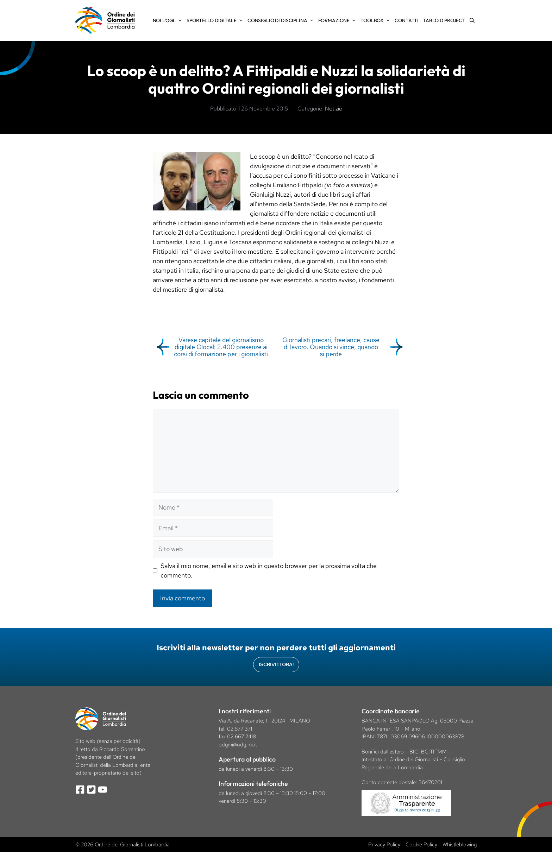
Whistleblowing (460, 844)
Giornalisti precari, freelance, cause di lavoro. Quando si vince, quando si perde (331, 347)
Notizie (333, 108)
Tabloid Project (444, 20)
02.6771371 (239, 728)
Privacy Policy (384, 844)
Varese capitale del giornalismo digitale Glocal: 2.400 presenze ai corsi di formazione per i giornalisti (221, 347)
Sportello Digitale (216, 20)
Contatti (407, 20)
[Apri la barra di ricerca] (472, 20)
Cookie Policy (421, 844)
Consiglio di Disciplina (281, 20)
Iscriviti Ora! (276, 664)
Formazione (338, 20)
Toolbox (376, 20)
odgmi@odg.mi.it (238, 744)
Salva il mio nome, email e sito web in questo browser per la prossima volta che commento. (269, 570)
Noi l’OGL (169, 20)
